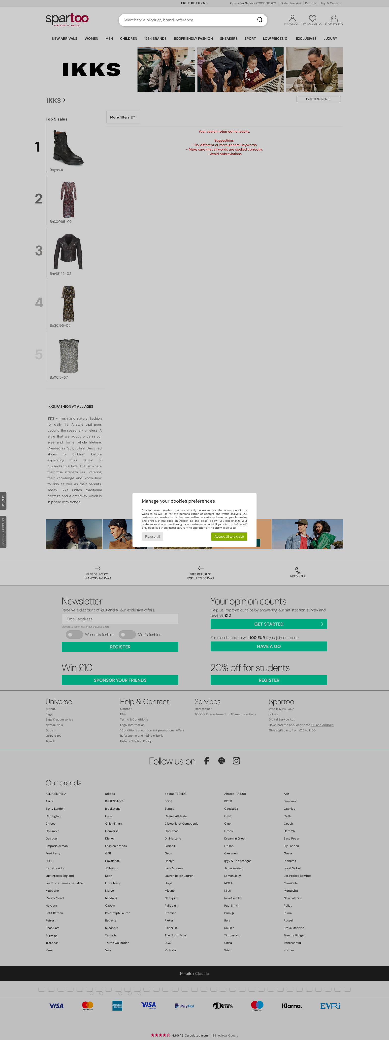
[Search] (260, 20)
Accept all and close (229, 536)
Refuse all (152, 536)
